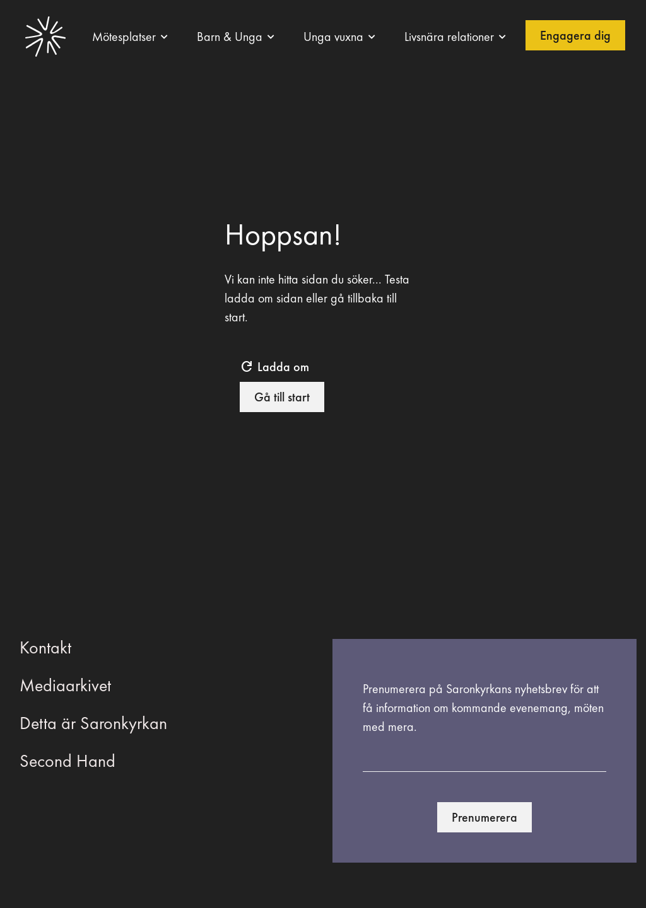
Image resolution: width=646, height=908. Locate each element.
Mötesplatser (124, 36)
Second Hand (67, 761)
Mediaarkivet (65, 685)
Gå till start (282, 397)
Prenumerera (484, 817)
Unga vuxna (333, 36)
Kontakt (45, 647)
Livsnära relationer (449, 36)
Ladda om (274, 367)
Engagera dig (575, 35)
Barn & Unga (229, 36)
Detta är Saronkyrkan (93, 723)
